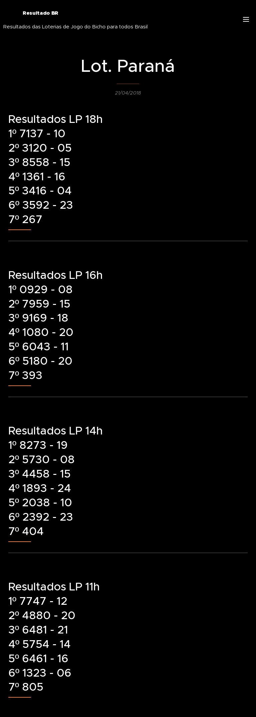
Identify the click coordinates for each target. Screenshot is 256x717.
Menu (246, 19)
